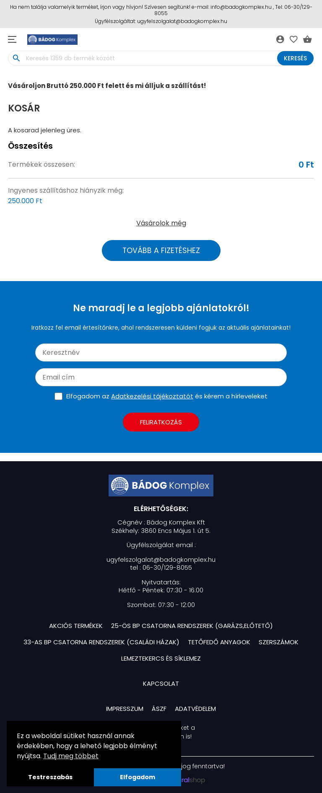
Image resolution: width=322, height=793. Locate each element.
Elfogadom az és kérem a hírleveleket (166, 396)
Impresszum (124, 708)
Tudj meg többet (71, 756)
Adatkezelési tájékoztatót (152, 396)
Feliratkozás (161, 422)
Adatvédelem (195, 708)
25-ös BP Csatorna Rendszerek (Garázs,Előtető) (192, 625)
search (16, 58)
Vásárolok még (161, 223)
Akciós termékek (76, 625)
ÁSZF (159, 708)
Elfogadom (137, 777)
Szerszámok (279, 642)
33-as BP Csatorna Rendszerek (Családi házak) (101, 642)
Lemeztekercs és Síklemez (161, 658)
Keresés (295, 58)
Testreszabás (50, 777)
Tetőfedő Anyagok (219, 642)
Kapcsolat (161, 683)
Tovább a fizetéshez (161, 250)
